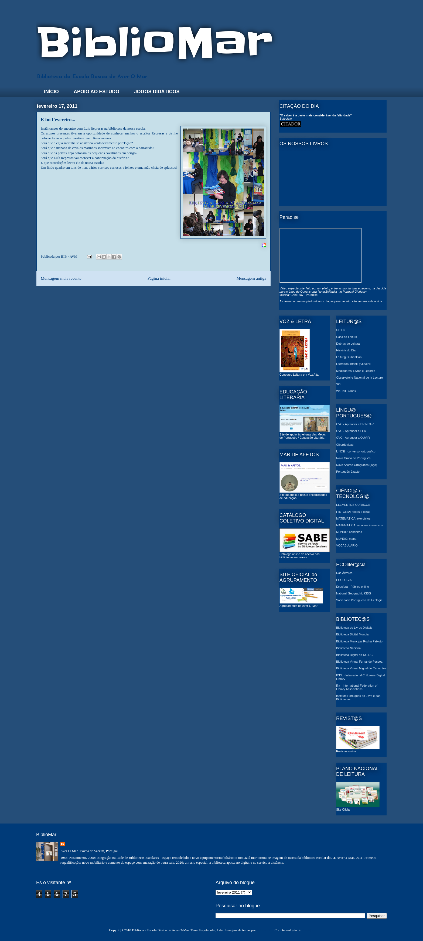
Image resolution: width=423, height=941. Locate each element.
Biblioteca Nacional (348, 648)
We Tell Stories (346, 391)
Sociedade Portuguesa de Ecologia (359, 600)
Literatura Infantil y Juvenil (353, 363)
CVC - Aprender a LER (351, 431)
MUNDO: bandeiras (349, 532)
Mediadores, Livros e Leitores (355, 370)
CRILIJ (340, 329)
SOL (339, 384)
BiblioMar (154, 43)
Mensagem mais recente (61, 278)
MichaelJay (265, 930)
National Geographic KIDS (353, 593)
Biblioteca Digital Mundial (352, 634)
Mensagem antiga (251, 278)
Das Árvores (344, 573)
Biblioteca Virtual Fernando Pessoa (359, 661)
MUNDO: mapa (346, 538)
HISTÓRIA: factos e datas (353, 511)
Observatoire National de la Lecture (359, 377)
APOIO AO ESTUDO (96, 91)
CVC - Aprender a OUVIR (353, 437)
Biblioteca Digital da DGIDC (354, 654)
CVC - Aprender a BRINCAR (355, 424)
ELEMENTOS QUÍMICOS (353, 504)
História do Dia (346, 350)
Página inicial (158, 278)
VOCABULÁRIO (346, 545)
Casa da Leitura (346, 336)
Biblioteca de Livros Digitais (354, 627)
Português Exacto (348, 471)
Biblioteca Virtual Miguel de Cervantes (361, 668)
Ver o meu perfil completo (54, 869)
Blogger (307, 930)
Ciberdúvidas (344, 444)
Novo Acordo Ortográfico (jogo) (356, 464)
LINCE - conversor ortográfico (356, 451)
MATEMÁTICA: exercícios (353, 518)
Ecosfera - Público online (352, 586)
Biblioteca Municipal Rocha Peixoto (359, 641)
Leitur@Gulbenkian (348, 357)
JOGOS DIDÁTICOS (156, 91)
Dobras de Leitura (348, 343)
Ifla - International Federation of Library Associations (356, 687)
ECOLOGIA (344, 580)
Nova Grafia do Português (353, 458)
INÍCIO (51, 91)
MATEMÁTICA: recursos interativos (359, 525)
